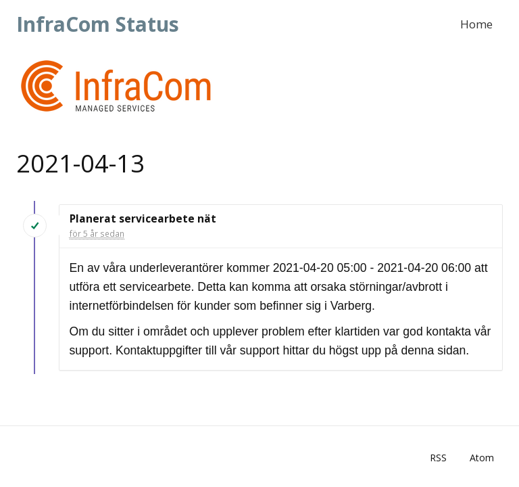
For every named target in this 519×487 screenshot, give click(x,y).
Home (476, 24)
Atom (482, 457)
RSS (438, 457)
